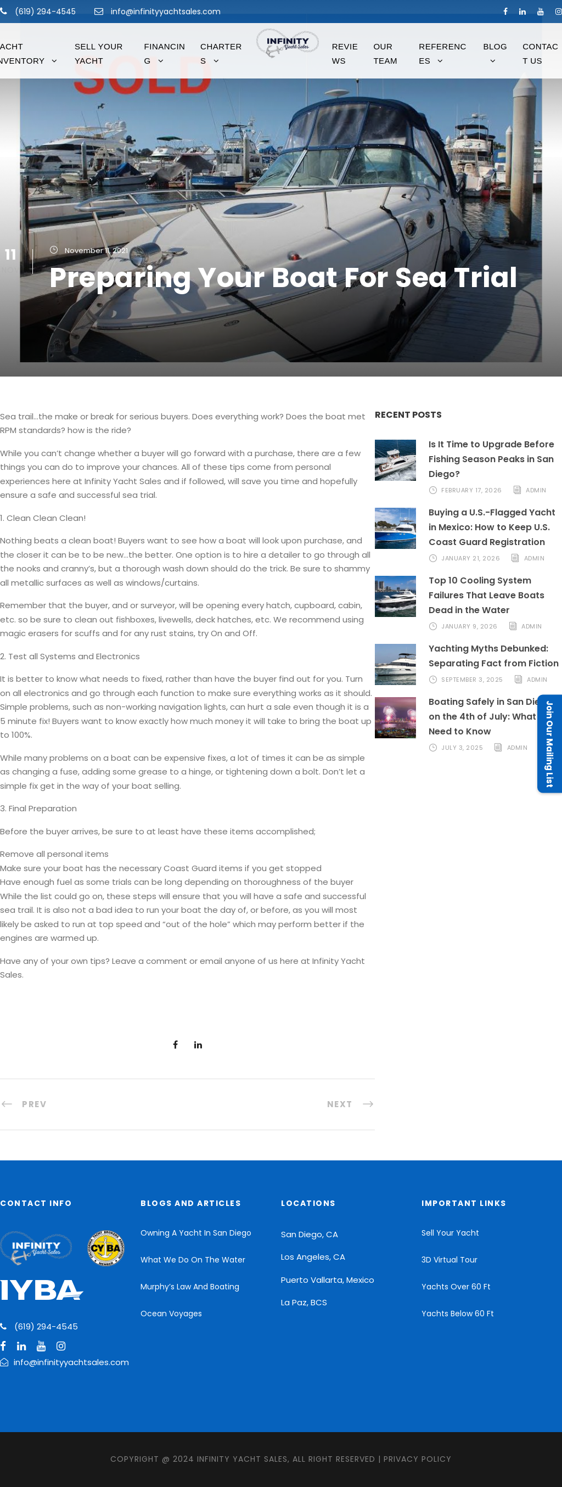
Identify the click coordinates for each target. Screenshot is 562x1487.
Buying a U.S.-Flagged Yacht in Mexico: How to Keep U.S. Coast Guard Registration (492, 527)
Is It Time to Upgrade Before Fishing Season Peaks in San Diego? (491, 459)
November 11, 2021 (96, 250)
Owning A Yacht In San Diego (195, 1232)
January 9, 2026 (469, 626)
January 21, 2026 (470, 558)
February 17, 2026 (471, 490)
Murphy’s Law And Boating (189, 1286)
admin (536, 490)
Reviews (345, 53)
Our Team (385, 53)
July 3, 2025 (462, 747)
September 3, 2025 (472, 679)
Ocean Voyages (171, 1313)
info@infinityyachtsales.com (166, 11)
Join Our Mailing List (549, 743)
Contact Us (540, 53)
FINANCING (165, 53)
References (443, 53)
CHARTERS (221, 53)
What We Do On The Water (192, 1259)
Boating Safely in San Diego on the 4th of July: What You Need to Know (492, 716)
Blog (495, 46)
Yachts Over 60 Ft (456, 1286)
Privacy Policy (418, 1459)
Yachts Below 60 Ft (458, 1313)
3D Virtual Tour (449, 1259)
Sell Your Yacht (99, 53)
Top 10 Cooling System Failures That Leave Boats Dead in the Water (486, 595)
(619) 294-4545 (44, 11)
